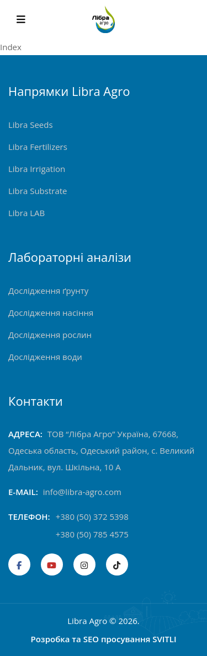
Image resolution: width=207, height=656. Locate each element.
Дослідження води (45, 356)
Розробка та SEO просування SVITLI (103, 638)
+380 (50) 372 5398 (92, 516)
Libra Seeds (30, 124)
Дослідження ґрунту (48, 290)
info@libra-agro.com (82, 491)
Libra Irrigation (36, 168)
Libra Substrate (37, 190)
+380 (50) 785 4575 (92, 534)
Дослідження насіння (50, 312)
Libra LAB (26, 212)
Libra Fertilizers (37, 146)
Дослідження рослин (50, 334)
